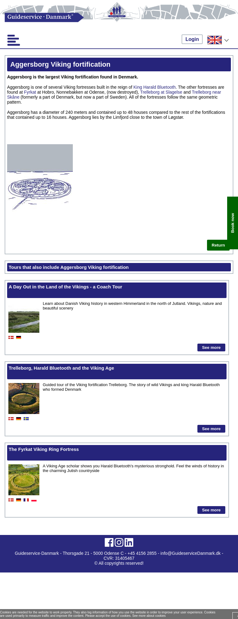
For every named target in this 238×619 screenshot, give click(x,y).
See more (211, 347)
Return (218, 245)
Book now (232, 223)
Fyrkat (30, 92)
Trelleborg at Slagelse (161, 92)
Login (192, 39)
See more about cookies (149, 615)
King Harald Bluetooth (155, 87)
